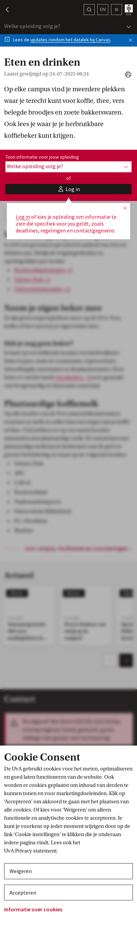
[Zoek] (89, 9)
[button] (4, 9)
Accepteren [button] (23, 892)
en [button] (103, 9)
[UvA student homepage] (129, 10)
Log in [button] (23, 216)
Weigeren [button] (21, 871)
